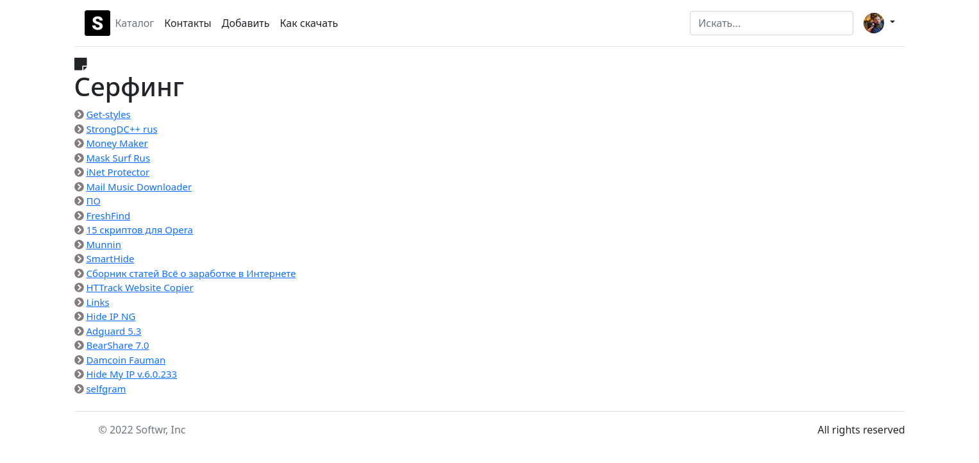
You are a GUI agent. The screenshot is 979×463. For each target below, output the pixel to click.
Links (97, 302)
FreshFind (108, 215)
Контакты (187, 23)
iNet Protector (117, 171)
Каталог (135, 23)
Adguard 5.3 (113, 330)
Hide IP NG (110, 316)
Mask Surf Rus (118, 157)
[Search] (771, 23)
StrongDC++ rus (121, 128)
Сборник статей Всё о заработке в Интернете (191, 273)
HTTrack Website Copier (139, 287)
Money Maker (116, 143)
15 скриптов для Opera (139, 229)
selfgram (106, 388)
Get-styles (108, 114)
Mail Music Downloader (139, 186)
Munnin (103, 244)
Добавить (246, 23)
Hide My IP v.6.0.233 (131, 373)
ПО (93, 200)
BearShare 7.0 (117, 345)
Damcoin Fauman (125, 359)
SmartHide (110, 258)
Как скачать (309, 23)
